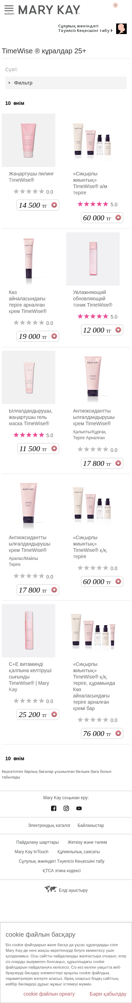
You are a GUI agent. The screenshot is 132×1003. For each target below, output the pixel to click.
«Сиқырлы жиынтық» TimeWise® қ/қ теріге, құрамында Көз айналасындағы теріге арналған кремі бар (94, 686)
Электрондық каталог (49, 825)
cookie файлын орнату (49, 994)
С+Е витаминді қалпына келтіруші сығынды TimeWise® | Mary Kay (30, 676)
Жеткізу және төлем (87, 842)
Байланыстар (90, 825)
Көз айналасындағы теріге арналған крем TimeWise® (27, 301)
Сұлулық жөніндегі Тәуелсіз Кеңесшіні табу (83, 28)
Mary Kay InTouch (31, 851)
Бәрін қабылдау (107, 994)
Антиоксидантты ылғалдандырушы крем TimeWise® (94, 417)
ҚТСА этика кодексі (62, 870)
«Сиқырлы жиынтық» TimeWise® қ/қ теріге (90, 547)
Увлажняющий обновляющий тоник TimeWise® (93, 298)
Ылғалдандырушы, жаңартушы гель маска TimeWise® (30, 417)
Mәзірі (9, 8)
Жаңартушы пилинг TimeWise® (31, 177)
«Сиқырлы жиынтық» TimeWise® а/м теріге (90, 183)
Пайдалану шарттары (37, 842)
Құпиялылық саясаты (78, 851)
